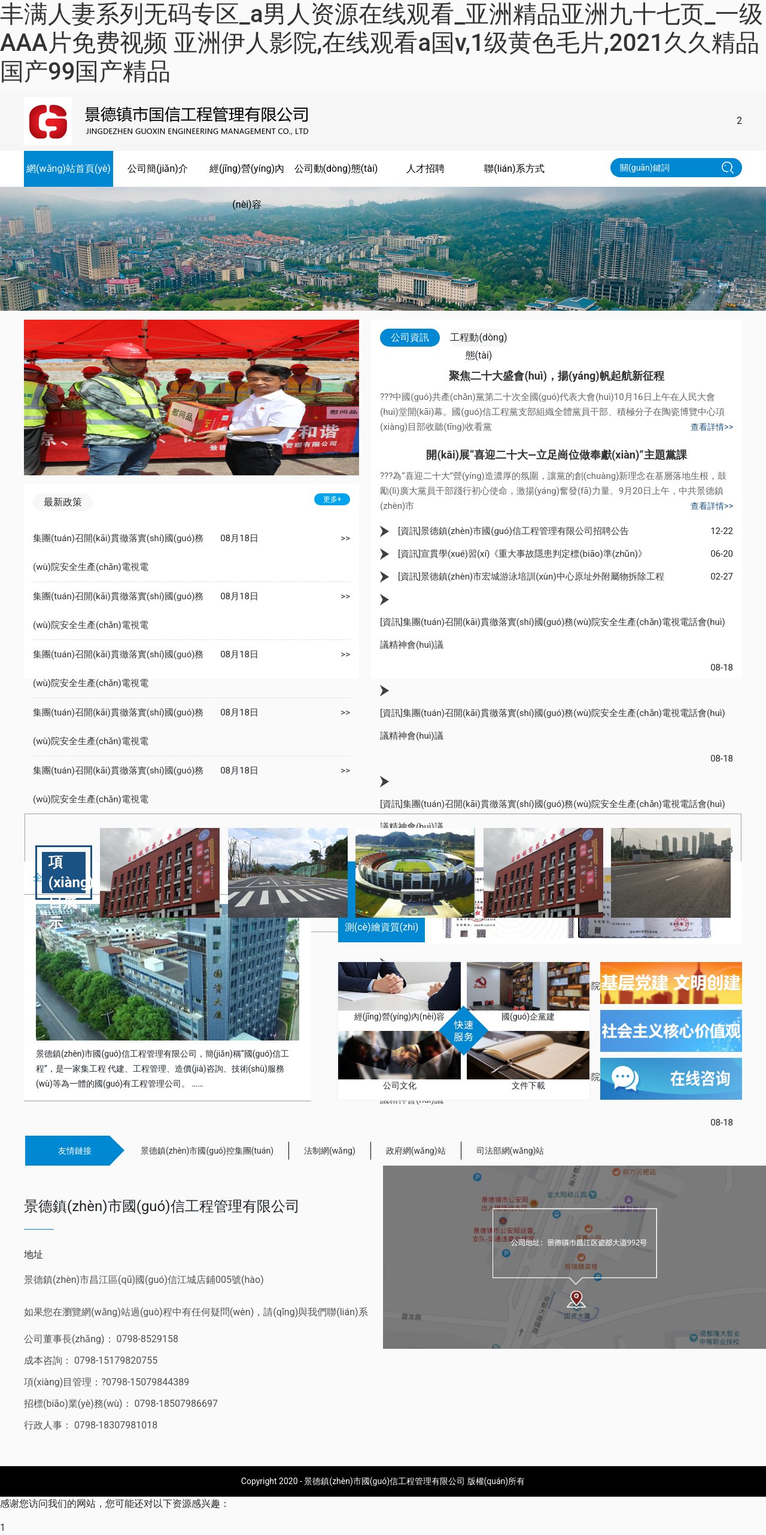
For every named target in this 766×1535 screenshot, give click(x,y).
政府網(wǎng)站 (416, 1150)
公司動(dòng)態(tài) (336, 168)
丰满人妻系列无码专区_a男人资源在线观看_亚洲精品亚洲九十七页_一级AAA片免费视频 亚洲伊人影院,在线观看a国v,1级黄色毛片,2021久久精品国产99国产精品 (381, 43)
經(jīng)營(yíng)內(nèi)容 (246, 186)
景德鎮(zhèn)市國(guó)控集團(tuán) (207, 1150)
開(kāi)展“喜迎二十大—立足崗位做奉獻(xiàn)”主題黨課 (556, 454)
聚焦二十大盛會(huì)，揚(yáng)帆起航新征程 (556, 375)
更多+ (332, 499)
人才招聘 (425, 168)
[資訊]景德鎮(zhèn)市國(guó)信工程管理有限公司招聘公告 (513, 531)
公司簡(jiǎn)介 (157, 168)
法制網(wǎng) (329, 1150)
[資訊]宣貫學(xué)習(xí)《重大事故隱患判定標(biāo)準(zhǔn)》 (522, 553)
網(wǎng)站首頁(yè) (68, 168)
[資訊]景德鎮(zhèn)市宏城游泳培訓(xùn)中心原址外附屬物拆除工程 (531, 576)
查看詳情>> (712, 427)
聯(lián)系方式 (514, 168)
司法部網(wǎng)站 (510, 1150)
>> (345, 538)
